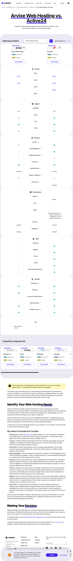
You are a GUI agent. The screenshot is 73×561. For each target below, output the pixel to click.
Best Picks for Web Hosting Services (35, 517)
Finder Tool (58, 522)
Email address (49, 543)
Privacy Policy (63, 555)
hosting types (29, 434)
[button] (19, 54)
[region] (36, 359)
